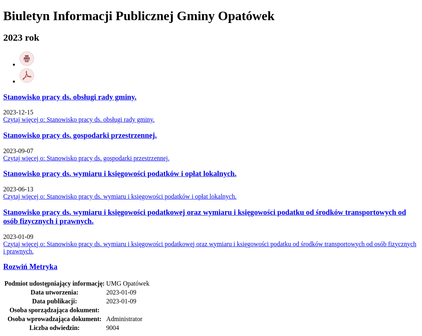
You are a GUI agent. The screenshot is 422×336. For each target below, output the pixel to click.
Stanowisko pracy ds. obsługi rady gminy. (70, 97)
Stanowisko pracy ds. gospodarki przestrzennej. (80, 135)
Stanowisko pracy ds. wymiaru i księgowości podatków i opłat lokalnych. (119, 173)
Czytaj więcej (79, 119)
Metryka (30, 266)
